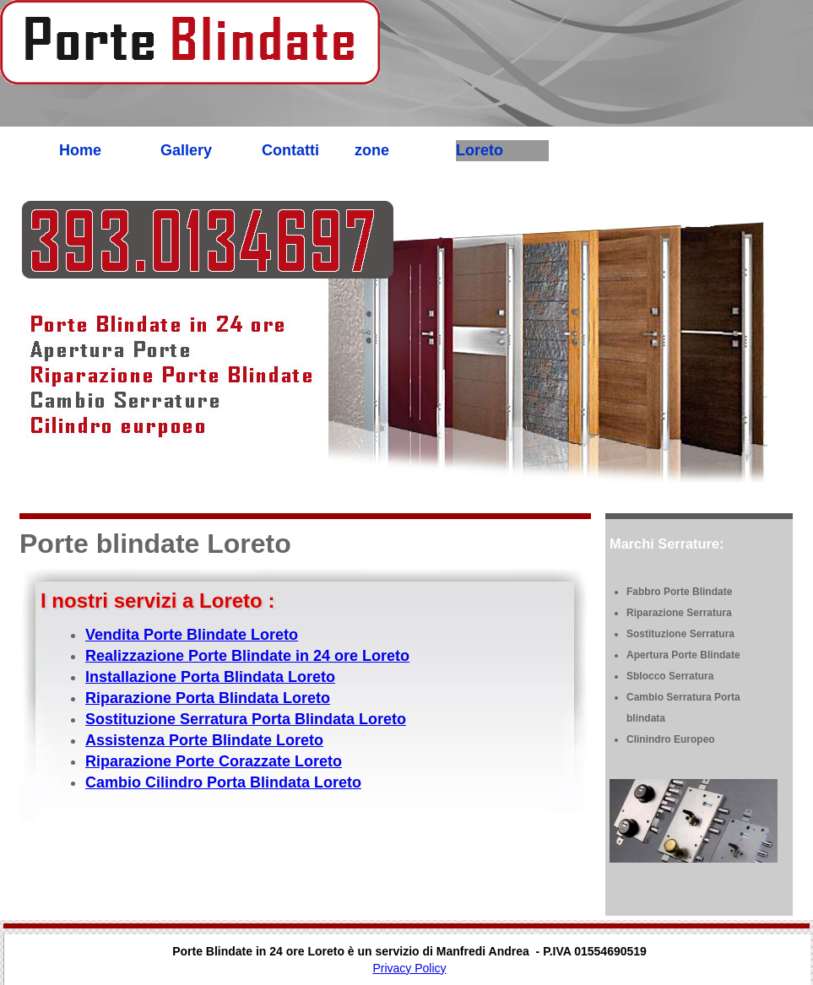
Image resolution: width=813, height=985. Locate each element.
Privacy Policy (409, 968)
